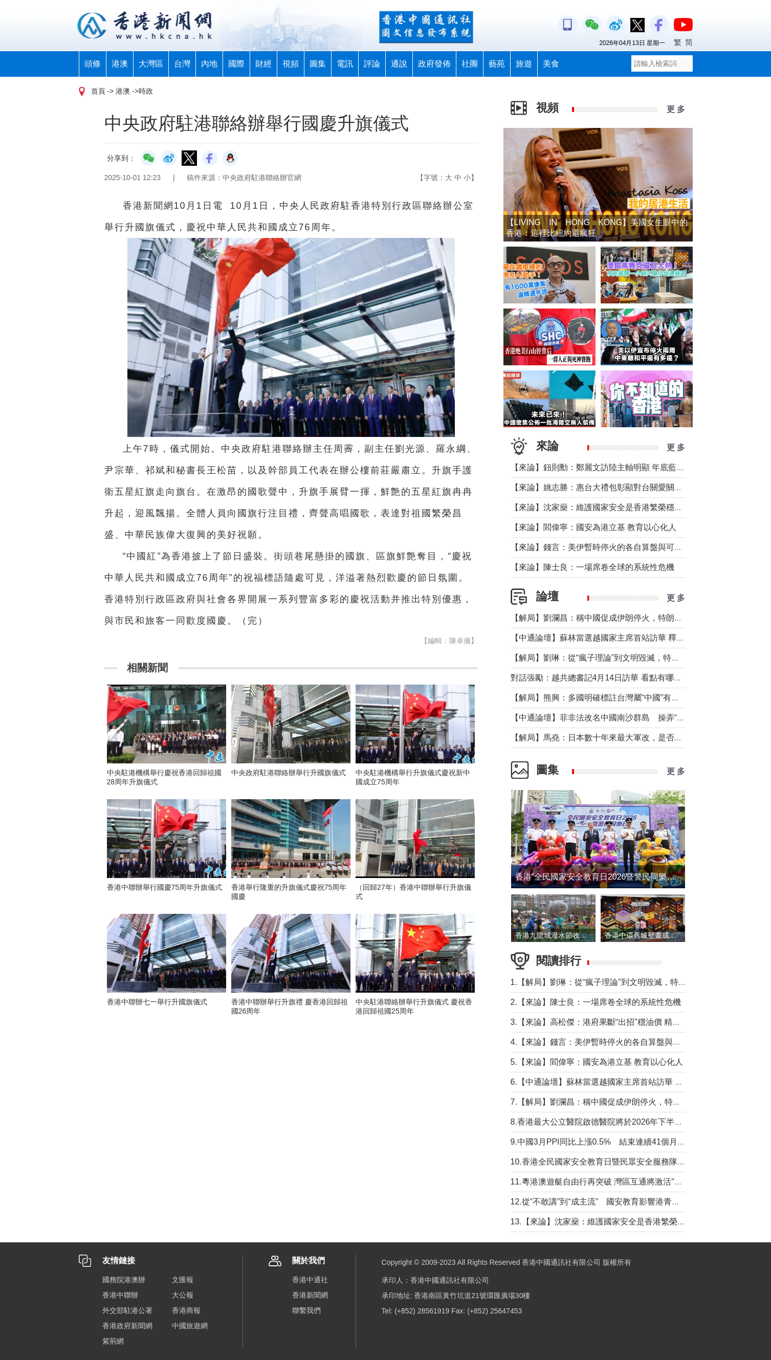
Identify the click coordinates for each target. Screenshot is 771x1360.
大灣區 (151, 63)
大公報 (182, 1295)
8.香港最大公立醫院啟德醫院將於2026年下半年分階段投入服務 (625, 1121)
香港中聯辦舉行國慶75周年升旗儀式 (165, 887)
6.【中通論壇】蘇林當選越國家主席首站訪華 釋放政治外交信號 (626, 1082)
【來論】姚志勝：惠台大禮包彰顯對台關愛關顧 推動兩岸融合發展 (630, 487)
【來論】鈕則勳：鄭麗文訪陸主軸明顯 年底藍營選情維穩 (614, 467)
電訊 (345, 63)
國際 (236, 63)
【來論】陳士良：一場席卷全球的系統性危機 (592, 567)
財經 (263, 63)
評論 (372, 63)
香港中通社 (310, 1280)
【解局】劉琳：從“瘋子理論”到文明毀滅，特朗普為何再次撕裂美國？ (636, 657)
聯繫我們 (306, 1310)
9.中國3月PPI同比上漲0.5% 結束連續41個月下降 (602, 1141)
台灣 (182, 63)
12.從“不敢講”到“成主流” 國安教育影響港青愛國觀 (604, 1201)
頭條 (92, 63)
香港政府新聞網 (127, 1326)
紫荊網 (113, 1341)
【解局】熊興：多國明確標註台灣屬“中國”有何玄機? (606, 697)
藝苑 (497, 63)
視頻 (290, 63)
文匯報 (182, 1280)
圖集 (318, 63)
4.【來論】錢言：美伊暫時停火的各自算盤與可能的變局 (612, 1042)
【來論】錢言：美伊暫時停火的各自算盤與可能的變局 (609, 547)
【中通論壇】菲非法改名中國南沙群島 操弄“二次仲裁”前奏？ (624, 717)
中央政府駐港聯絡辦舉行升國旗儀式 (288, 773)
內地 (209, 63)
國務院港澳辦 (123, 1280)
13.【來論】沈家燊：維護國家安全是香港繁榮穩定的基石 (614, 1221)
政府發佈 (434, 63)
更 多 (676, 109)
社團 (469, 63)
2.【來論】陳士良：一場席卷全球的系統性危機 (596, 1002)
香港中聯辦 (120, 1295)
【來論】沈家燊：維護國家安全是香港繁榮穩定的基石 (609, 507)
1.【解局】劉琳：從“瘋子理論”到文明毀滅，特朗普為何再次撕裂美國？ (639, 982)
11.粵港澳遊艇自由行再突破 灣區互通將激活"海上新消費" (614, 1181)
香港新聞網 (310, 1295)
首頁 (98, 91)
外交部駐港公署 (127, 1310)
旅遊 (524, 63)
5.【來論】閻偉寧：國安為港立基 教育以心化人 (597, 1062)
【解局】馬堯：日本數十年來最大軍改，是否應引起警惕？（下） (629, 737)
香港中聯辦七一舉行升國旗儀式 (157, 1002)
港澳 (120, 63)
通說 (399, 63)
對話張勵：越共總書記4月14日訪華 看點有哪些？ (600, 677)
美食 (551, 63)
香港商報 (186, 1310)
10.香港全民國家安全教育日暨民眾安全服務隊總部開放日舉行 (623, 1161)
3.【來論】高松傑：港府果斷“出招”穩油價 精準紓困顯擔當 (616, 1022)
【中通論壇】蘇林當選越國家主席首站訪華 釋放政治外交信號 (622, 637)
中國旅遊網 (190, 1326)
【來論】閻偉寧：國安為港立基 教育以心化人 (593, 527)
